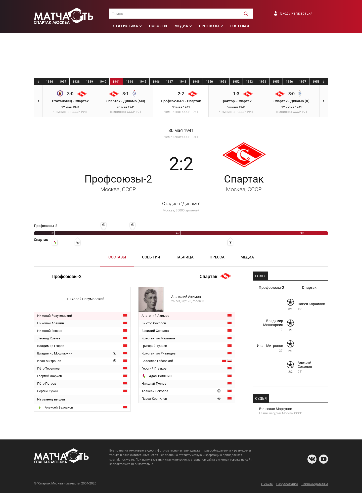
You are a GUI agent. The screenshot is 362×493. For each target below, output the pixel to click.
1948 (182, 81)
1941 (116, 81)
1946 (156, 81)
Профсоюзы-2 (118, 183)
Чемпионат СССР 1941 (181, 137)
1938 (76, 81)
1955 (276, 81)
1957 (302, 81)
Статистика (125, 25)
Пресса (217, 257)
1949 (196, 81)
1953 (249, 81)
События (151, 257)
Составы (117, 257)
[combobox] (181, 14)
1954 (262, 81)
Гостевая (239, 25)
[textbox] (181, 14)
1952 (236, 81)
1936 (49, 81)
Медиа (181, 25)
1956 (289, 81)
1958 (316, 81)
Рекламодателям (314, 484)
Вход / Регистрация (296, 13)
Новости (158, 25)
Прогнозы (209, 25)
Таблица (185, 257)
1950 (209, 81)
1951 (222, 81)
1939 (89, 81)
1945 (142, 81)
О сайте (267, 484)
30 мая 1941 (181, 130)
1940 (102, 81)
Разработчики (287, 484)
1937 (62, 81)
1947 (169, 81)
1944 (129, 81)
